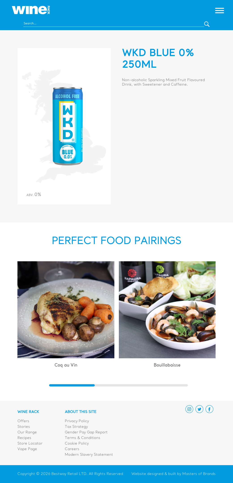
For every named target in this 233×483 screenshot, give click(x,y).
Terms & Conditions (82, 438)
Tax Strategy (76, 427)
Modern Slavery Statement (89, 455)
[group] (65, 316)
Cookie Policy (77, 443)
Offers (23, 421)
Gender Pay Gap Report (86, 432)
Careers (72, 449)
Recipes (24, 438)
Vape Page (27, 449)
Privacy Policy (77, 421)
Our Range (27, 432)
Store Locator (29, 443)
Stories (23, 427)
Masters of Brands (199, 474)
